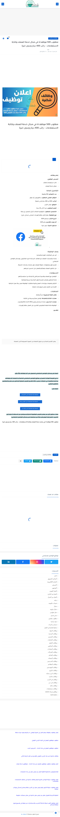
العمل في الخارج (52, 594)
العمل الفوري (53, 591)
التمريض (54, 585)
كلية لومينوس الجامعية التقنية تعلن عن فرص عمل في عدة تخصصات (39, 772)
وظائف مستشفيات (52, 688)
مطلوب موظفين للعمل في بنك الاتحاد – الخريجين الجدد (42, 748)
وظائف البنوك (53, 630)
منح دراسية (54, 621)
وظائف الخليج (53, 643)
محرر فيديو (54, 615)
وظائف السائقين (52, 646)
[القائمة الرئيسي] (57, 4)
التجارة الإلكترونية (52, 582)
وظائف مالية (53, 685)
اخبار (55, 575)
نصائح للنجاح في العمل (50, 627)
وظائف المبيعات (52, 658)
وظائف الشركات (52, 652)
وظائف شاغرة (53, 676)
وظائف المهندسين (52, 667)
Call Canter (53, 695)
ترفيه (55, 600)
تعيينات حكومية (53, 603)
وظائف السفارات (52, 649)
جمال (55, 606)
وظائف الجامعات (52, 640)
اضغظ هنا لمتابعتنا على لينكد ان (30, 408)
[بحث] (2, 4)
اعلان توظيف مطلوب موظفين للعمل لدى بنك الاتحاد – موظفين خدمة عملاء (37, 764)
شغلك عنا (23, 814)
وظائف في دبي (53, 682)
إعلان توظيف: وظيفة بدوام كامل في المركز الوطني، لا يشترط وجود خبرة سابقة (36, 732)
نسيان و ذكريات (52, 624)
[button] (47, 461)
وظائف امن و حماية (51, 673)
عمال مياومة (53, 609)
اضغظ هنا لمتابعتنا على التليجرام (30, 394)
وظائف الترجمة (53, 633)
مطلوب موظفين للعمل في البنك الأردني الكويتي (45, 740)
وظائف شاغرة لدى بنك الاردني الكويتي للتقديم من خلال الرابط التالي (39, 756)
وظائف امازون (53, 670)
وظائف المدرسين (52, 661)
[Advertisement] (30, 22)
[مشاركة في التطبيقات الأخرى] (21, 461)
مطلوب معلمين (53, 618)
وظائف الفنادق (53, 655)
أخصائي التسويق (52, 579)
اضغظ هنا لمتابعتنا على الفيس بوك (30, 401)
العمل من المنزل (52, 597)
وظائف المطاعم (52, 664)
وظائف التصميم (52, 637)
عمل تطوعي (53, 612)
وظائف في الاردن (53, 38)
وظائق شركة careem (51, 692)
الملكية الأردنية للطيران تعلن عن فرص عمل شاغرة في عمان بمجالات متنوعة (37, 795)
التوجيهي (54, 588)
